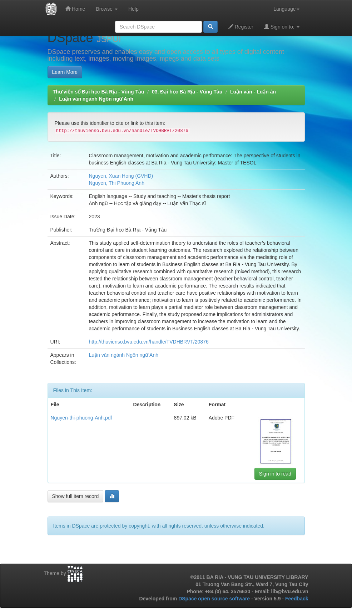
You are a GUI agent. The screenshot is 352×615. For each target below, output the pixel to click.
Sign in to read (275, 474)
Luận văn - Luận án (253, 92)
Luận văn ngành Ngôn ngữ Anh (96, 99)
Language (286, 9)
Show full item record (75, 496)
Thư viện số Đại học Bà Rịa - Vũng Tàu (98, 92)
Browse (107, 9)
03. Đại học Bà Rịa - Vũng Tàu (187, 92)
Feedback (296, 598)
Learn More (65, 72)
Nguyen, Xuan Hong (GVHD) (121, 176)
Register (240, 27)
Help (133, 9)
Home (75, 9)
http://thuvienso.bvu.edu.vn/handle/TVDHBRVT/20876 (149, 342)
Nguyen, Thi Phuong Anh (116, 183)
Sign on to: (281, 27)
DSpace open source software (214, 598)
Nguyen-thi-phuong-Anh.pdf (81, 418)
